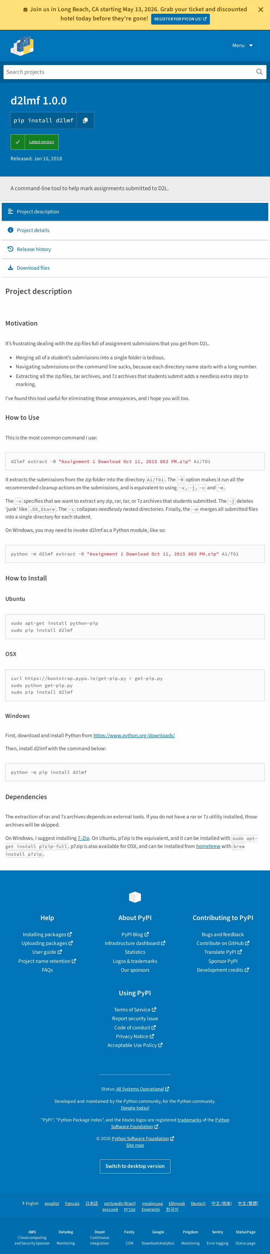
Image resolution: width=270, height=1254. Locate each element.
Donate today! (135, 1108)
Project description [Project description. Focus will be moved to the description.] (33, 212)
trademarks (189, 1120)
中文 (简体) (222, 1204)
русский (110, 1210)
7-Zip (83, 838)
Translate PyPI (220, 952)
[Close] (261, 9)
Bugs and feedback (223, 934)
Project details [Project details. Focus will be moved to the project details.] (28, 230)
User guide (44, 952)
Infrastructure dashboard (132, 943)
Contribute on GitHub (220, 943)
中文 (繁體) (248, 1204)
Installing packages (44, 934)
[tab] (135, 212)
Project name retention (44, 961)
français (72, 1204)
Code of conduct (132, 1027)
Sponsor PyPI (223, 961)
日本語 (91, 1204)
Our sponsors (135, 970)
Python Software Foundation (140, 1138)
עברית (130, 1210)
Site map (135, 1145)
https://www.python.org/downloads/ (134, 735)
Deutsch (198, 1204)
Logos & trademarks (135, 961)
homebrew (208, 846)
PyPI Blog (132, 934)
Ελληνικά (177, 1204)
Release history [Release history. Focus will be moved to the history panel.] (29, 249)
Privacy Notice (132, 1036)
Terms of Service (132, 1010)
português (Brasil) (120, 1204)
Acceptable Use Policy (132, 1045)
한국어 (172, 1210)
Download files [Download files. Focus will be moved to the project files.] (28, 268)
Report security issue (135, 1018)
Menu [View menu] (243, 45)
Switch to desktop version (135, 1166)
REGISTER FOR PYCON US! (178, 19)
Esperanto (151, 1210)
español (52, 1204)
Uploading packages (44, 943)
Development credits (220, 970)
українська (152, 1204)
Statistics (135, 952)
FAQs (47, 970)
